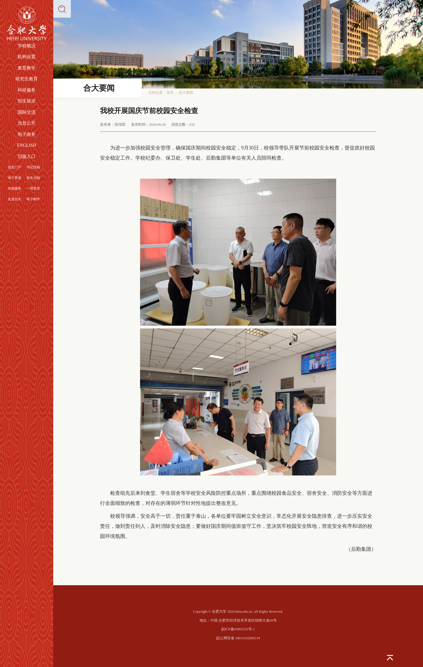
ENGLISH (26, 145)
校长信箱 (33, 178)
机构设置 (27, 56)
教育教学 (27, 68)
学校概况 (27, 45)
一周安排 (33, 188)
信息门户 (14, 167)
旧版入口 (27, 156)
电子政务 (27, 134)
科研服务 (27, 90)
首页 (170, 93)
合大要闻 (186, 93)
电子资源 (14, 178)
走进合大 (14, 199)
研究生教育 (26, 78)
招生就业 (27, 101)
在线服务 (14, 188)
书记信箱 (33, 167)
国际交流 (27, 112)
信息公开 (27, 123)
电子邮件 (33, 199)
